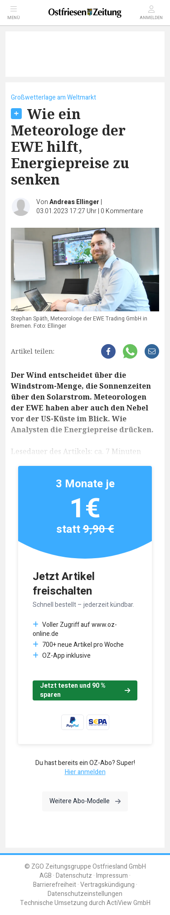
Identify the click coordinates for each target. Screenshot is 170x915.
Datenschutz (74, 875)
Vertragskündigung (107, 885)
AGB (45, 875)
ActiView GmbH (129, 903)
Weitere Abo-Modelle (85, 801)
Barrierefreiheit (54, 885)
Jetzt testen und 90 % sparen (85, 690)
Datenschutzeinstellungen (85, 894)
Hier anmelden (85, 772)
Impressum (112, 875)
